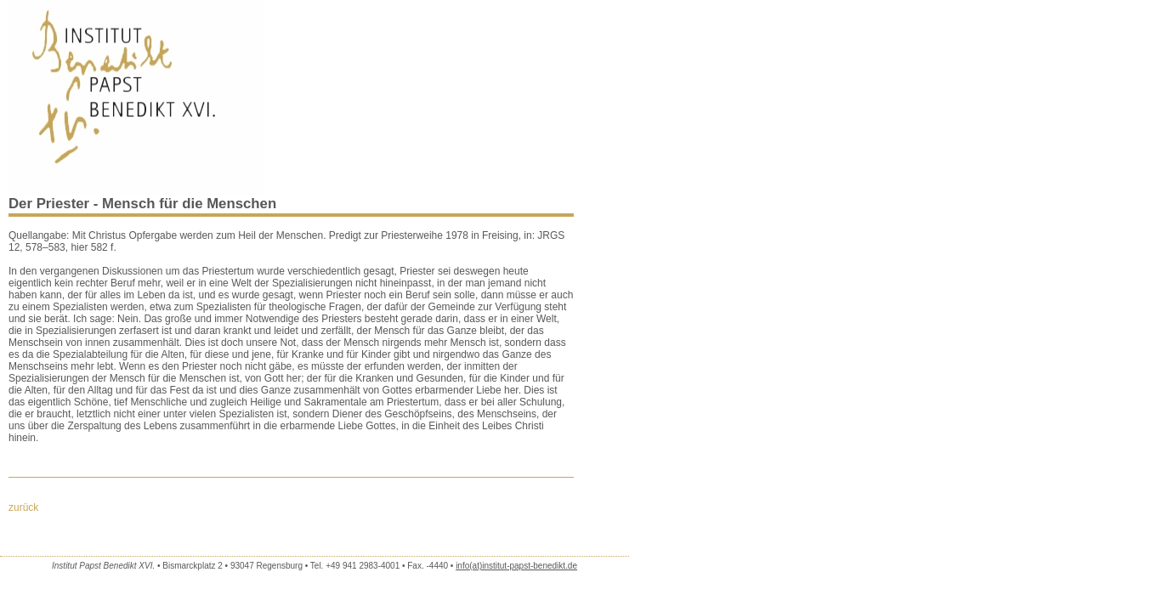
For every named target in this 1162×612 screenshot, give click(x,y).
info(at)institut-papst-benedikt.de (516, 565)
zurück (23, 507)
